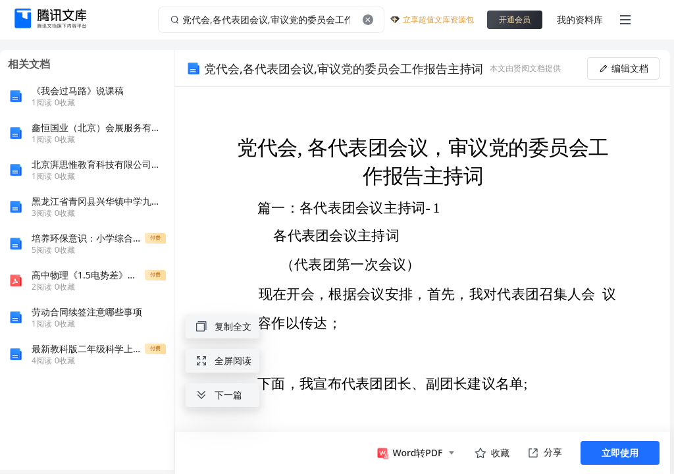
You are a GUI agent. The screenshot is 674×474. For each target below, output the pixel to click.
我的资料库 (580, 19)
